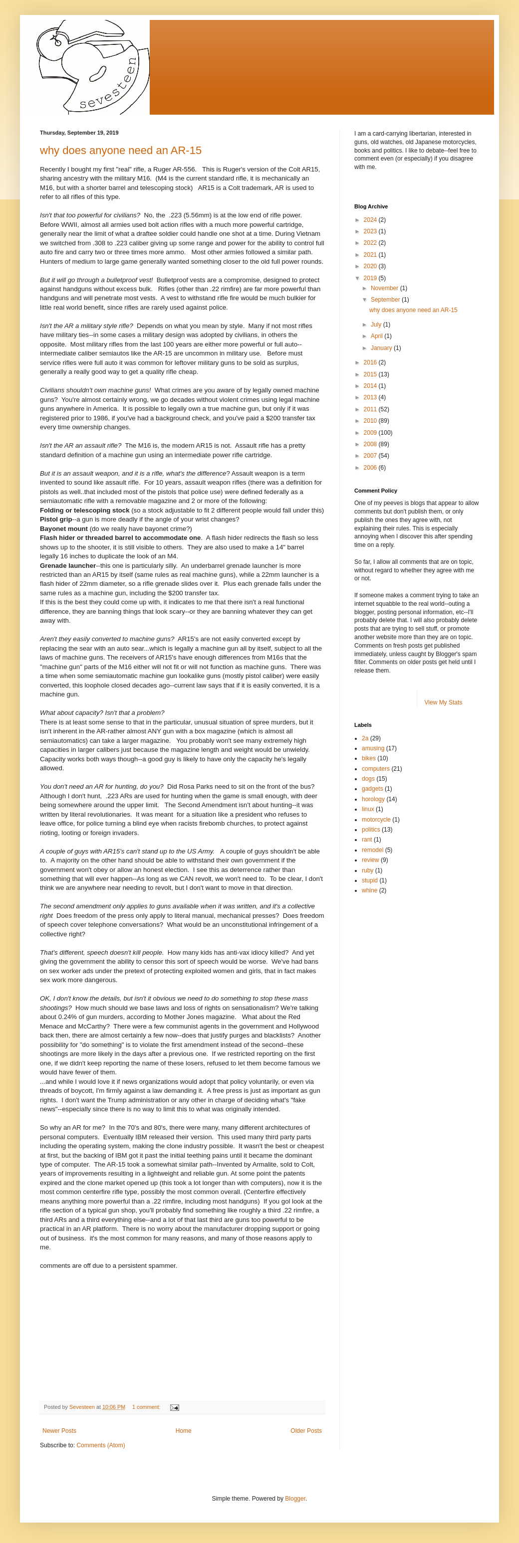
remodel (372, 850)
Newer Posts (59, 1430)
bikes (369, 758)
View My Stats (444, 702)
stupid (370, 880)
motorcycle (376, 819)
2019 (371, 278)
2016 (371, 362)
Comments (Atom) (100, 1445)
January (382, 347)
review (370, 860)
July (377, 324)
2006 (371, 467)
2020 (371, 266)
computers (376, 768)
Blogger (295, 1498)
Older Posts (306, 1430)
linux (368, 809)
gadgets (372, 788)
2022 (371, 242)
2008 (371, 444)
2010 (371, 420)
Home (184, 1430)
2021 (371, 254)
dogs (368, 778)
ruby (367, 870)
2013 (371, 397)
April (377, 336)
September (386, 299)
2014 (371, 385)
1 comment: (147, 1407)
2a (365, 738)
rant (367, 839)
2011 (371, 409)
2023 (371, 231)
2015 (371, 374)
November (385, 288)
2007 (371, 455)
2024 (371, 219)
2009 (371, 432)
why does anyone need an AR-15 (121, 150)
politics (371, 829)
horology (373, 799)
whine (369, 890)
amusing (373, 748)
